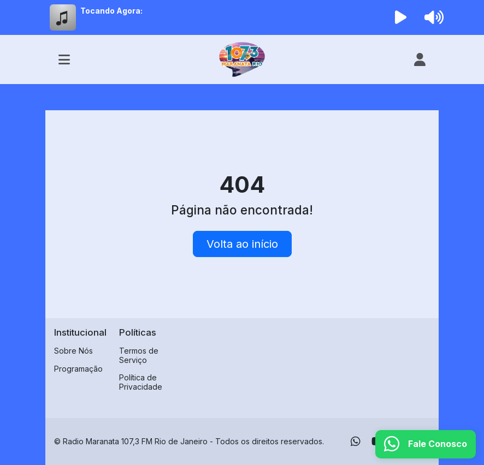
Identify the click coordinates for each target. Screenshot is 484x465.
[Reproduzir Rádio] (401, 17)
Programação (78, 368)
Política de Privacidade (140, 382)
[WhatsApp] (356, 441)
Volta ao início (242, 244)
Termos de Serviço (138, 355)
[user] (420, 59)
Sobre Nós (73, 350)
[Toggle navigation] (64, 59)
